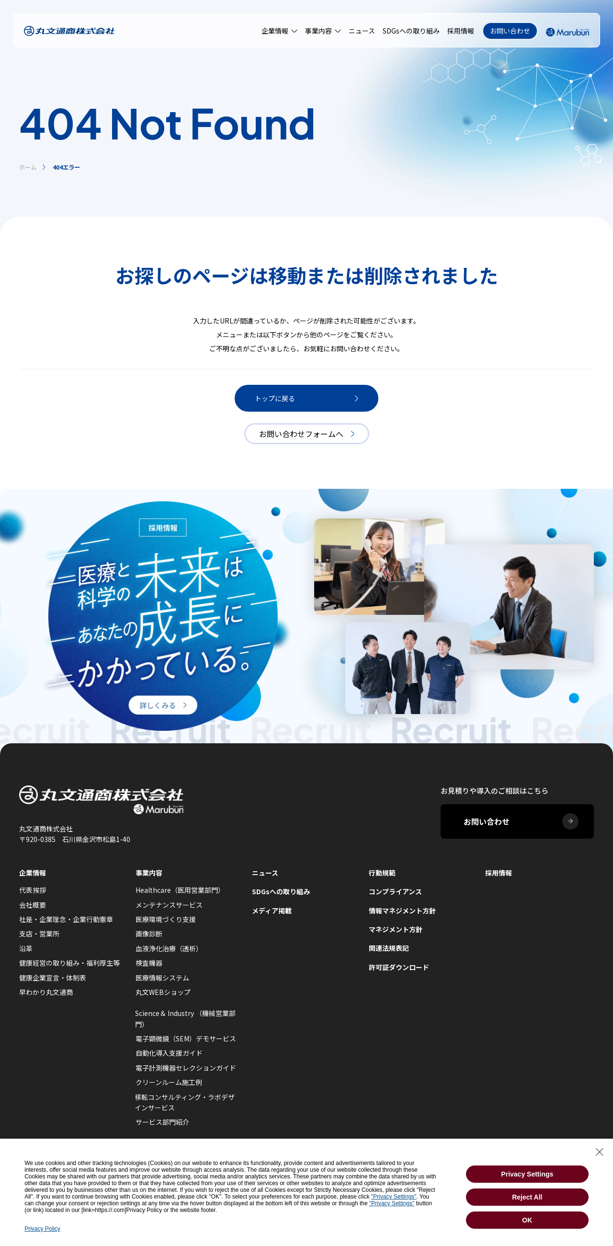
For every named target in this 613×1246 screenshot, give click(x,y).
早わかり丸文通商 (46, 992)
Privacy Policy (42, 1228)
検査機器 (149, 963)
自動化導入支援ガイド (169, 1053)
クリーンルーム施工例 (169, 1082)
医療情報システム (162, 977)
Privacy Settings (527, 1174)
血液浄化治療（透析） (169, 948)
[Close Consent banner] (599, 1152)
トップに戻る (306, 398)
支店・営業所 (39, 933)
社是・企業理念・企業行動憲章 (66, 919)
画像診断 (149, 933)
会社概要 (32, 905)
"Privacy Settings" (394, 1196)
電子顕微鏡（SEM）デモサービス (186, 1038)
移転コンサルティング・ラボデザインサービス (185, 1102)
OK (527, 1220)
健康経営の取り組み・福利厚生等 (69, 963)
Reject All (527, 1197)
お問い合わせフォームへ (306, 433)
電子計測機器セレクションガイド (186, 1068)
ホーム (27, 167)
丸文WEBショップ (163, 992)
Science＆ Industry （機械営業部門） (185, 1018)
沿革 (26, 948)
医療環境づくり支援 (166, 919)
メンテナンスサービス (169, 905)
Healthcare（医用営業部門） (180, 890)
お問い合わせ (510, 30)
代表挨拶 (32, 890)
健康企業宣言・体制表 (52, 977)
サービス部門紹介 (162, 1122)
